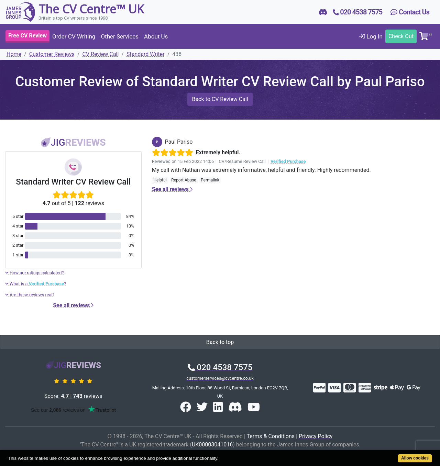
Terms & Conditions (271, 436)
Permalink (210, 180)
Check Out (401, 36)
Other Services (120, 36)
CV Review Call (100, 54)
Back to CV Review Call (220, 99)
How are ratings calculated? (34, 272)
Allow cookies (415, 458)
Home (14, 54)
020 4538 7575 (220, 367)
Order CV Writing (73, 36)
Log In (371, 36)
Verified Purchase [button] (288, 161)
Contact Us (409, 12)
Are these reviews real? (30, 294)
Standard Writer (145, 54)
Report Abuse (183, 180)
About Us (156, 36)
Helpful (159, 180)
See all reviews (73, 305)
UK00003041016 (212, 444)
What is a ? (35, 283)
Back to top (220, 342)
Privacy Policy (316, 436)
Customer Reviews (52, 54)
